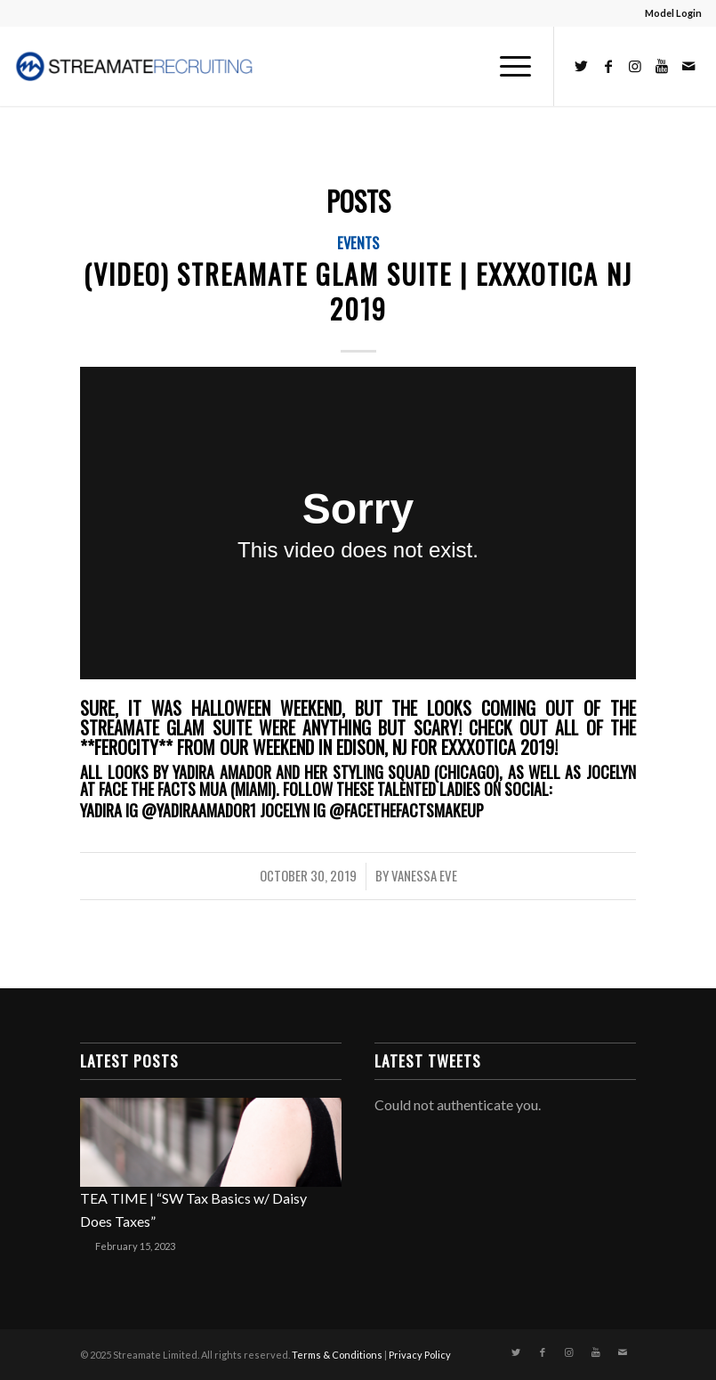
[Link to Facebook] (608, 66)
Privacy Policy (420, 1354)
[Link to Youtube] (661, 66)
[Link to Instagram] (635, 66)
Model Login (673, 13)
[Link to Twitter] (581, 66)
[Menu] (506, 66)
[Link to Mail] (688, 66)
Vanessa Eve (424, 875)
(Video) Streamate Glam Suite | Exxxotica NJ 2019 (358, 291)
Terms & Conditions (337, 1354)
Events (358, 242)
